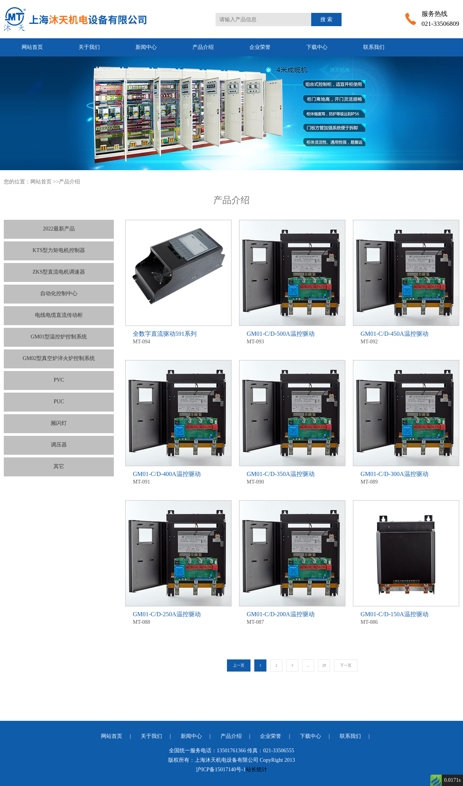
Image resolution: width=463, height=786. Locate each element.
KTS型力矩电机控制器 (59, 250)
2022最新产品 (59, 229)
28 (324, 665)
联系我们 (373, 47)
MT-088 (178, 617)
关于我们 (89, 47)
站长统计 (256, 769)
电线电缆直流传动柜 (59, 315)
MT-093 (292, 337)
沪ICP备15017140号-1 (221, 769)
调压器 (59, 445)
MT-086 (406, 617)
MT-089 (406, 477)
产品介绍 (203, 47)
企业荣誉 (260, 47)
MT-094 (178, 337)
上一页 (238, 665)
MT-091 (178, 477)
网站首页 (32, 47)
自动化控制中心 (58, 293)
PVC (59, 380)
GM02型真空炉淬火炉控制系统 (59, 358)
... (308, 665)
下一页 (345, 665)
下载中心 (317, 47)
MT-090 (292, 477)
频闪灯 (59, 423)
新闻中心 (146, 47)
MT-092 (406, 337)
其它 (59, 466)
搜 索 (326, 19)
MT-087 (292, 617)
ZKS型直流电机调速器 (59, 272)
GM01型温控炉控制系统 (59, 337)
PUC (59, 401)
